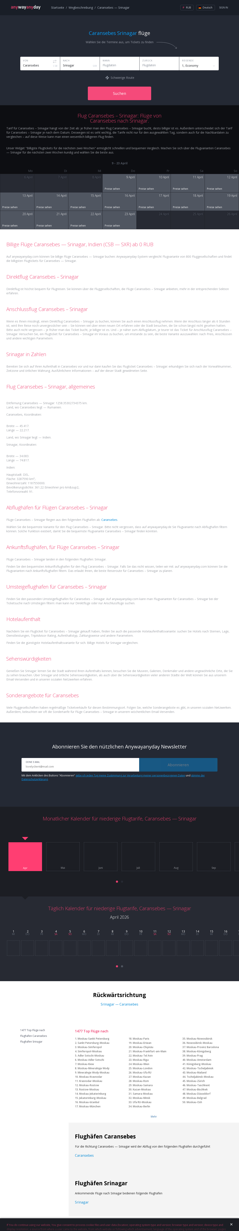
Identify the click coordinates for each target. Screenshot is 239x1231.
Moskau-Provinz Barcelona (203, 1047)
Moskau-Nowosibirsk (199, 1038)
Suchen (119, 93)
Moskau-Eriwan (142, 1043)
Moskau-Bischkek (197, 1089)
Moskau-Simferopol (90, 1047)
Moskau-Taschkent (198, 1085)
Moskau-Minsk (141, 1098)
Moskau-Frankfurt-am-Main (149, 1051)
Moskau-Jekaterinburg (92, 1093)
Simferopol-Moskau (90, 1051)
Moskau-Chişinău (143, 1047)
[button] (117, 882)
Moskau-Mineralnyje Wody (93, 1068)
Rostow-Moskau (89, 1089)
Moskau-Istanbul (89, 1102)
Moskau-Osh (194, 1102)
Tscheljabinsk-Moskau (200, 1077)
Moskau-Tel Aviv (143, 1055)
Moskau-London (142, 1068)
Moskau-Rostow (89, 1085)
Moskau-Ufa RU (142, 1072)
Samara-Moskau (143, 1093)
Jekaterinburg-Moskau (92, 1098)
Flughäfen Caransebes (33, 1036)
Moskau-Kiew (86, 1064)
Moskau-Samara (143, 1085)
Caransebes (109, 520)
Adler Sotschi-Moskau (91, 1055)
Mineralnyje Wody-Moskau (93, 1072)
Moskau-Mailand (196, 1072)
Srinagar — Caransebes (119, 1004)
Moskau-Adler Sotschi (91, 1060)
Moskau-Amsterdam (199, 1060)
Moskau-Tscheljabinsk (200, 1068)
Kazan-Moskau (142, 1089)
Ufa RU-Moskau (142, 1102)
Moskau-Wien (141, 1064)
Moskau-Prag (195, 1055)
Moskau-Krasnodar (90, 1077)
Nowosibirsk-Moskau (199, 1043)
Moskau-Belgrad (196, 1098)
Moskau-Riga (141, 1060)
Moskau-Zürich (196, 1081)
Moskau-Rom (141, 1081)
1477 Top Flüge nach (32, 1030)
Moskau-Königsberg (199, 1051)
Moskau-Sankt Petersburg (93, 1038)
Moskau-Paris (141, 1038)
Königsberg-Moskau (199, 1064)
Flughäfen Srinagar (31, 1041)
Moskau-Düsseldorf (198, 1093)
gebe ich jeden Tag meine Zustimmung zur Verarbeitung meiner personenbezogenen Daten (130, 775)
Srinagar (82, 1202)
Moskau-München (89, 1106)
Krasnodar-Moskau (90, 1081)
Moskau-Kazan (142, 1077)
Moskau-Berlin (141, 1106)
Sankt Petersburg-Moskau (93, 1043)
